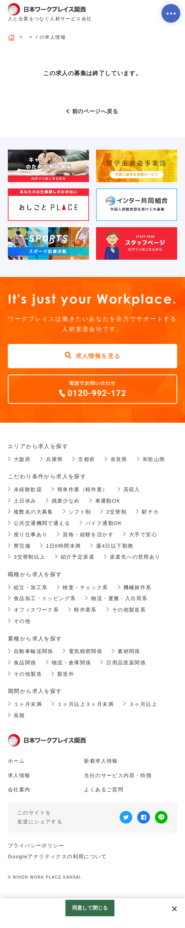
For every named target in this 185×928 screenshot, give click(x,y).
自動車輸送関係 (33, 651)
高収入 (131, 489)
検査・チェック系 (85, 587)
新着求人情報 (101, 761)
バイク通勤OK (103, 523)
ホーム (16, 761)
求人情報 (19, 775)
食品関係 (25, 663)
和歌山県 (154, 459)
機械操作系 (137, 587)
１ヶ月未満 (28, 704)
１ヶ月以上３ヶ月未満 (85, 704)
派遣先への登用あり (135, 557)
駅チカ (150, 512)
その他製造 (28, 674)
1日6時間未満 (63, 546)
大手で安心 (143, 534)
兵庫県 (54, 459)
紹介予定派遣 (77, 557)
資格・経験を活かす (88, 534)
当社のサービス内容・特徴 (118, 775)
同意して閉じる (90, 908)
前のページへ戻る (95, 111)
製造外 (65, 674)
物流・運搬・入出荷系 (119, 598)
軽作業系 (85, 610)
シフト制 (80, 512)
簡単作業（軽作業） (82, 489)
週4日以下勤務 (114, 546)
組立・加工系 (30, 587)
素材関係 (129, 651)
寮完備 (22, 546)
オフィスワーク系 (36, 610)
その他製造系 (129, 610)
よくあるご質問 (103, 789)
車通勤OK (108, 501)
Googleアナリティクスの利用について (57, 856)
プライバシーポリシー (36, 845)
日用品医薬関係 (126, 663)
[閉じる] (174, 908)
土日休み (25, 501)
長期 (19, 715)
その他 (22, 621)
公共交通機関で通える (42, 523)
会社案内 (19, 789)
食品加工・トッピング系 (45, 598)
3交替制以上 (29, 557)
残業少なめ (66, 501)
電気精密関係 (85, 651)
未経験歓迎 (28, 489)
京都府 (86, 459)
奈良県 (119, 459)
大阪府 (22, 459)
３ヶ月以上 (143, 704)
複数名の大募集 (33, 512)
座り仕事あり (30, 534)
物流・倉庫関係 (71, 663)
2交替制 (116, 512)
